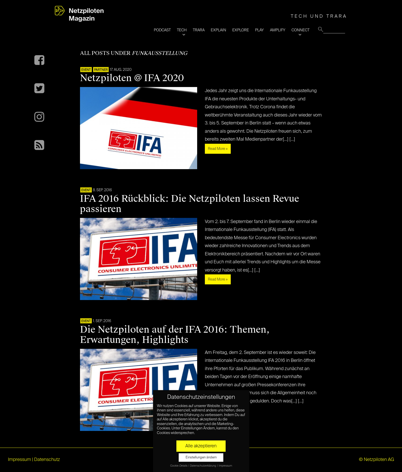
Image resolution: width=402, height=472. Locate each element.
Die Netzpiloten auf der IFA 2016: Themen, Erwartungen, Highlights (175, 335)
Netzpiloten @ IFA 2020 (132, 78)
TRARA (199, 30)
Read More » (218, 149)
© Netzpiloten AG (376, 459)
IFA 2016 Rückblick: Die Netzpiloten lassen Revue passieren (189, 204)
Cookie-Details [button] (179, 466)
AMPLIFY (277, 30)
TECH (182, 30)
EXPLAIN (218, 30)
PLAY (259, 30)
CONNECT (300, 30)
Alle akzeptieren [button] (201, 446)
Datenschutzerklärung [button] (203, 466)
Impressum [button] (225, 466)
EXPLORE (240, 30)
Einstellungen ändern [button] (201, 457)
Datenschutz (47, 459)
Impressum (19, 459)
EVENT (86, 70)
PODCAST (162, 30)
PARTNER (101, 70)
